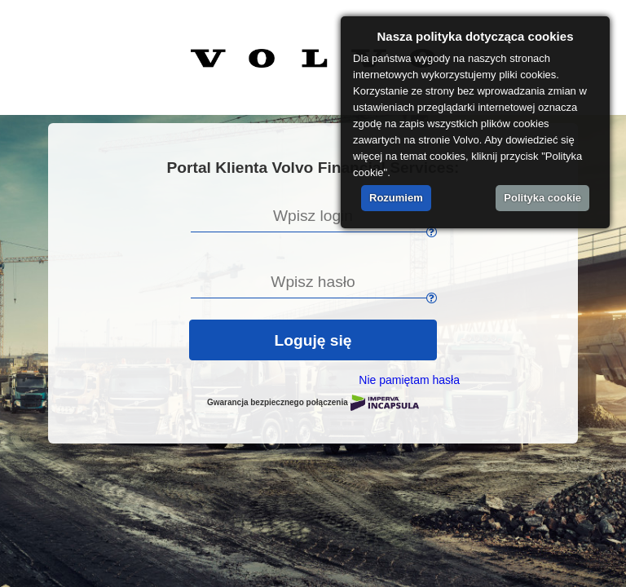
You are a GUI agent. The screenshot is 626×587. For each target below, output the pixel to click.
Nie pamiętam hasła (409, 379)
